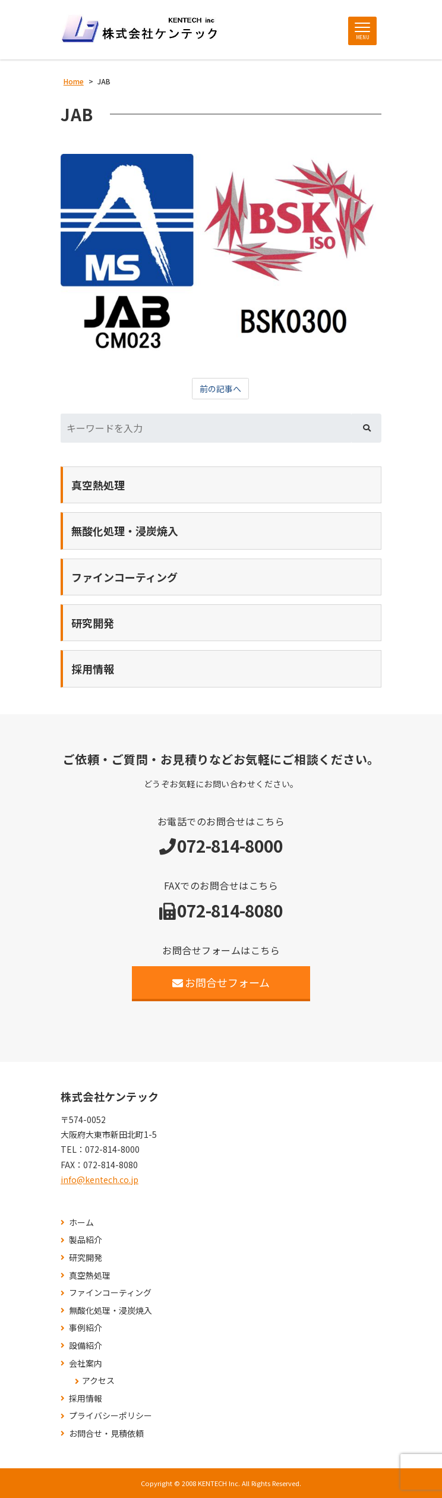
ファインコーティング (110, 1292)
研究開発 (85, 1257)
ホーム (81, 1222)
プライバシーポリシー (110, 1415)
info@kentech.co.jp (99, 1179)
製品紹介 (85, 1239)
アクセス (98, 1380)
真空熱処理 (89, 1275)
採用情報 (85, 1398)
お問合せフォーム (221, 982)
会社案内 (85, 1363)
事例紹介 (85, 1327)
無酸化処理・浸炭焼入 (110, 1310)
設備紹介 (85, 1345)
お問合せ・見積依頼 (106, 1433)
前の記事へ (220, 389)
